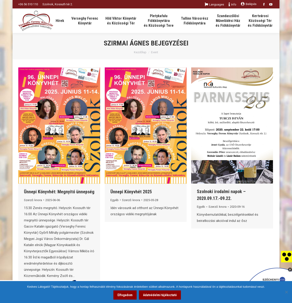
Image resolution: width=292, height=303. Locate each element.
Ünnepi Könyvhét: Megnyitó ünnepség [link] (59, 191)
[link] (286, 256)
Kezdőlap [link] (140, 52)
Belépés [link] (248, 4)
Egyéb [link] (114, 200)
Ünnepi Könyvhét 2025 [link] (131, 191)
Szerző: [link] (33, 200)
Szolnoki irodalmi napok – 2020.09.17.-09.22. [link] (221, 195)
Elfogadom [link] (125, 295)
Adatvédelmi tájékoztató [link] (160, 295)
